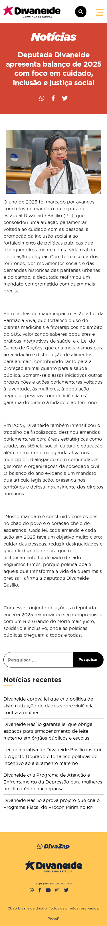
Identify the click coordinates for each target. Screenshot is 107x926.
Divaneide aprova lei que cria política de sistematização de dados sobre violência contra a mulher (48, 705)
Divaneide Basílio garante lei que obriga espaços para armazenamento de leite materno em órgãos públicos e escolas (47, 731)
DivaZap (53, 846)
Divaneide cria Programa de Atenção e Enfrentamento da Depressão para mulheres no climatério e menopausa (52, 781)
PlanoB (54, 919)
